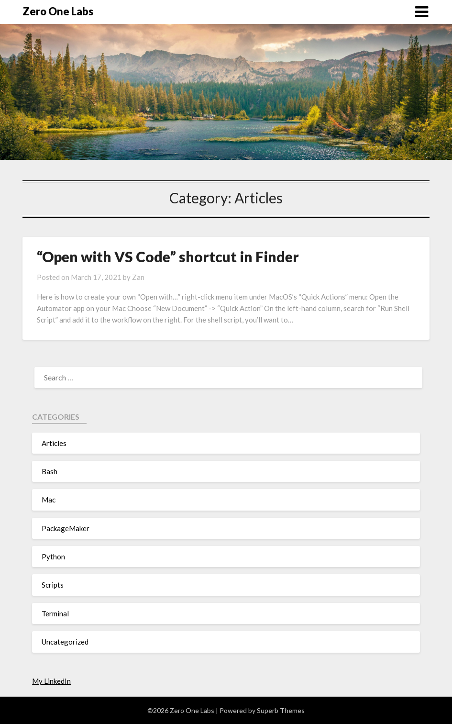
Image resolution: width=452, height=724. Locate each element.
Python (53, 556)
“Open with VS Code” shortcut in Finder (168, 256)
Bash (49, 471)
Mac (48, 499)
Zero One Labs (57, 11)
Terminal (55, 613)
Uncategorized (65, 641)
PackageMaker (65, 528)
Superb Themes (281, 710)
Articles (54, 443)
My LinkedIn (51, 681)
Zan (138, 277)
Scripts (53, 584)
